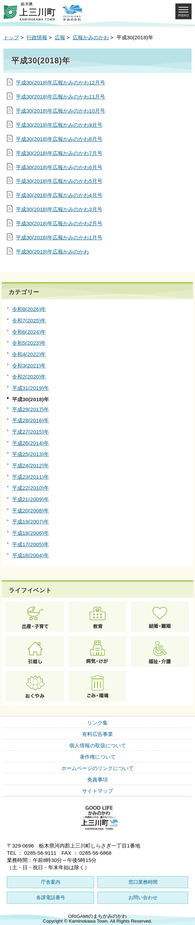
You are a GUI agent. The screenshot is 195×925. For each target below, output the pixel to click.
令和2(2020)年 (29, 377)
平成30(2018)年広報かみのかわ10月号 (60, 111)
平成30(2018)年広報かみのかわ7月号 (59, 153)
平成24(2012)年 (30, 465)
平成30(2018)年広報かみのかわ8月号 (59, 139)
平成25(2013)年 (30, 454)
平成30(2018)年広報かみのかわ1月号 (59, 237)
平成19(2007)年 (30, 521)
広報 (60, 37)
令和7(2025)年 (29, 320)
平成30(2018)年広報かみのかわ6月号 (59, 167)
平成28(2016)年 (30, 420)
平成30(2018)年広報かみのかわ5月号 (59, 181)
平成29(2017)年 (30, 409)
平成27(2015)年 (30, 432)
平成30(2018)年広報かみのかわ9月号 (59, 125)
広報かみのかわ (91, 37)
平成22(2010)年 (30, 488)
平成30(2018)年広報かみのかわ (52, 251)
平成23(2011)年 (30, 477)
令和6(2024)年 (29, 332)
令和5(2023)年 (29, 343)
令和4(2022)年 (29, 354)
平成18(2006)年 (30, 533)
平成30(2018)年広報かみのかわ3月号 (59, 209)
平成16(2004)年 (30, 555)
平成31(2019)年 (30, 388)
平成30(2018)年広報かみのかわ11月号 (60, 97)
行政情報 (37, 37)
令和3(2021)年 (29, 365)
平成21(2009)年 (30, 499)
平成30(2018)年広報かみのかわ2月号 (59, 223)
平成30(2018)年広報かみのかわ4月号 (59, 195)
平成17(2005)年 (30, 544)
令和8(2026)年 (29, 309)
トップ (11, 37)
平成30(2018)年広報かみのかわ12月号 (60, 82)
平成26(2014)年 (30, 443)
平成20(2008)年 (30, 510)
